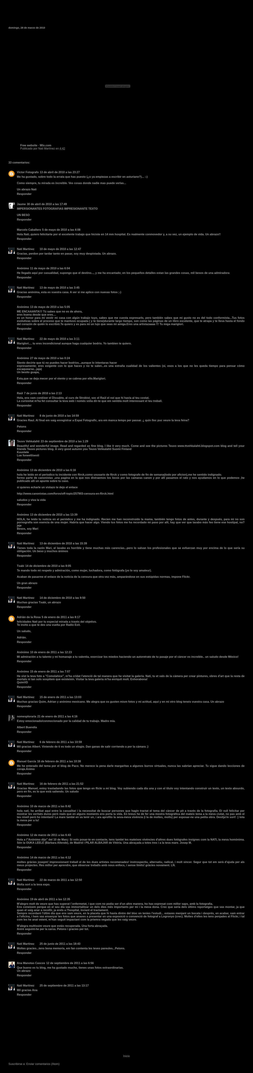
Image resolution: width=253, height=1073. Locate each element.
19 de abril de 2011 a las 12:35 (50, 899)
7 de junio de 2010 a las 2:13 (43, 393)
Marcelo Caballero (29, 229)
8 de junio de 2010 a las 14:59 (59, 415)
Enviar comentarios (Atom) (42, 1063)
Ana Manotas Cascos (31, 963)
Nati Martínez (25, 249)
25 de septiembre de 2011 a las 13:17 (64, 985)
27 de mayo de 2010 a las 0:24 (50, 358)
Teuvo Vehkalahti (28, 441)
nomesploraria (26, 716)
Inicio (126, 1056)
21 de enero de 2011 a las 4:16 (57, 716)
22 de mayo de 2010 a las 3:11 (60, 338)
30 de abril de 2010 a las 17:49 (47, 204)
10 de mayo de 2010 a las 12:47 (60, 249)
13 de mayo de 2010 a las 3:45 (60, 287)
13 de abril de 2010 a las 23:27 (60, 172)
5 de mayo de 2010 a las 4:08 (61, 229)
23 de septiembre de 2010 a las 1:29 (64, 441)
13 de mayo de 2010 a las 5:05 (50, 306)
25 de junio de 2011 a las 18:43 (60, 943)
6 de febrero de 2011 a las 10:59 (61, 742)
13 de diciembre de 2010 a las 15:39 (63, 543)
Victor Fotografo (28, 172)
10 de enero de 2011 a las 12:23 (51, 652)
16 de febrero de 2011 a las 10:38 (59, 761)
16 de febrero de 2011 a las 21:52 (61, 783)
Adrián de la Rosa (29, 617)
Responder (24, 193)
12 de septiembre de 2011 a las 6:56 (70, 963)
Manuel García (26, 761)
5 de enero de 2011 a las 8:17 (61, 617)
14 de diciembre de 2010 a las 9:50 (63, 597)
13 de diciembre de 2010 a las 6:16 (53, 470)
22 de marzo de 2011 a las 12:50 (61, 879)
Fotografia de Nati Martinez (44, 12)
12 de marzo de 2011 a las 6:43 (50, 835)
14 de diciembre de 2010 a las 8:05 (48, 565)
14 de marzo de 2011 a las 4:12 (50, 857)
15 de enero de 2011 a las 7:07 (50, 671)
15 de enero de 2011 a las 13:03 (60, 697)
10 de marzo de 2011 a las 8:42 (50, 806)
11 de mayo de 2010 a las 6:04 (50, 268)
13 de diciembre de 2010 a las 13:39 (53, 514)
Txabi (20, 565)
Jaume (21, 204)
